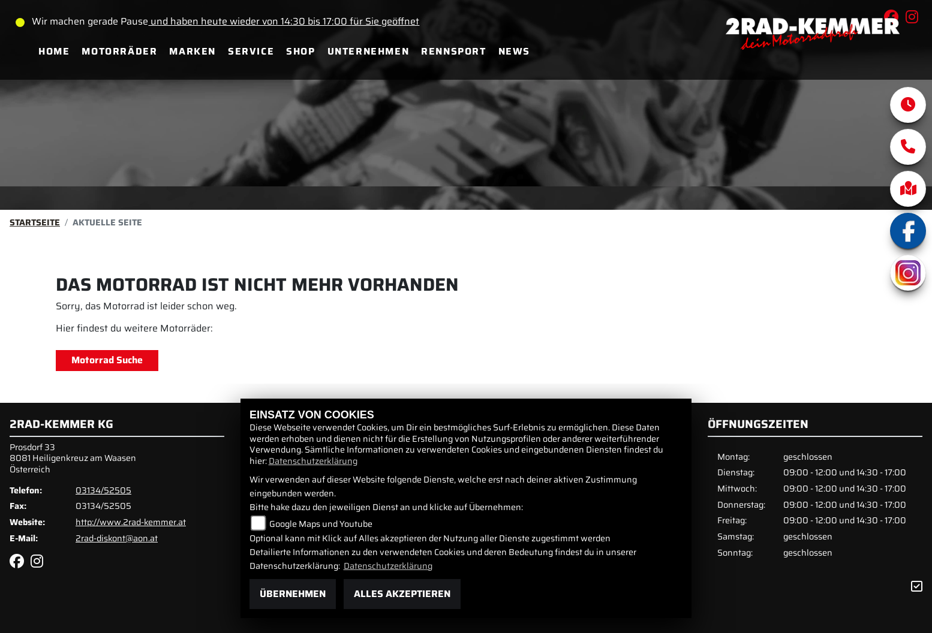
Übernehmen (293, 593)
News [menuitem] (514, 51)
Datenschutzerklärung (313, 461)
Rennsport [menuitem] (453, 51)
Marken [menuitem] (192, 51)
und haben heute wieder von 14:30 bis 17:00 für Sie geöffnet (283, 21)
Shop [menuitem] (300, 51)
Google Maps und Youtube (320, 523)
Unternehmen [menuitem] (368, 51)
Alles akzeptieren (402, 593)
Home (54, 51)
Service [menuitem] (251, 51)
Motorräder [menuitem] (119, 51)
